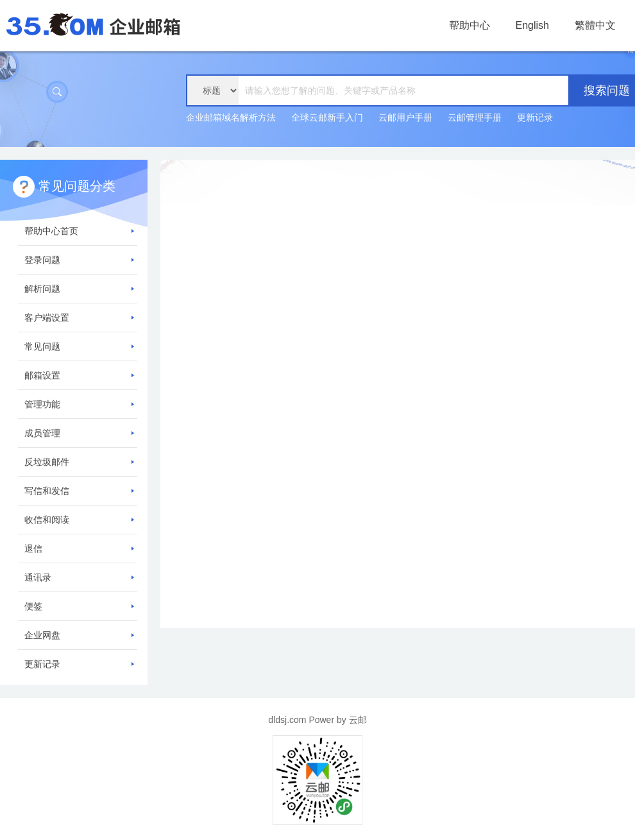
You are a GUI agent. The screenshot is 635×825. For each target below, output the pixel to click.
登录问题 (79, 260)
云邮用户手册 (405, 117)
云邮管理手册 (475, 117)
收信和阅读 (79, 520)
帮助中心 (469, 25)
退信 (79, 548)
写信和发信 (79, 491)
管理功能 (79, 404)
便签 (79, 606)
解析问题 (79, 289)
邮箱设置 (79, 375)
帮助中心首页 (79, 231)
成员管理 (79, 433)
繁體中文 (595, 25)
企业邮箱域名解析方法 (231, 117)
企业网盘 (79, 635)
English (532, 25)
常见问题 (79, 346)
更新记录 (535, 117)
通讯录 (79, 577)
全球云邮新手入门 (327, 117)
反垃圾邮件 (79, 462)
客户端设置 (79, 317)
